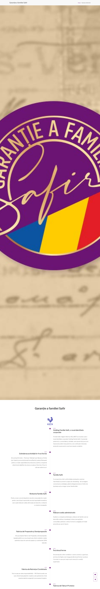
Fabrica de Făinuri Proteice (63, 586)
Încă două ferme (59, 550)
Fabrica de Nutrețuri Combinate (34, 569)
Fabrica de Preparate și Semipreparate (31, 531)
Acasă (79, 2)
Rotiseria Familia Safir (38, 494)
